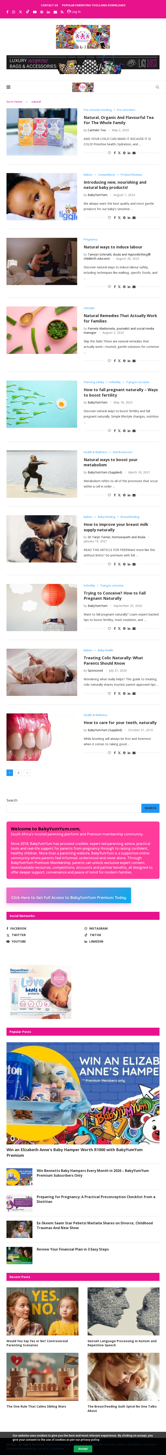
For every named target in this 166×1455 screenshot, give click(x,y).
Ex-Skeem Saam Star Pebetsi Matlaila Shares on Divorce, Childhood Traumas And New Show (95, 1225)
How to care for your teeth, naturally (120, 722)
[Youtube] (35, 12)
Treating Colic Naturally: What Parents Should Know (113, 660)
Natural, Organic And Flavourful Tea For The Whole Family (119, 120)
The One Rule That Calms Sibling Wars (36, 1406)
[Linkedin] (48, 12)
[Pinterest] (41, 12)
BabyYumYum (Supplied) (105, 472)
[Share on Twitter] (119, 153)
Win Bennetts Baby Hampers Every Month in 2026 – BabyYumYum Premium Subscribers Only (93, 1173)
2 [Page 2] (18, 773)
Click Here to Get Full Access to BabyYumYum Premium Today (68, 897)
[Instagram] (13, 12)
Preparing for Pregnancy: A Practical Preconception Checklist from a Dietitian (96, 1199)
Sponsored (95, 670)
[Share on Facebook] (115, 153)
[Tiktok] (27, 12)
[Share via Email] (134, 153)
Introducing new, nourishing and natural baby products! (115, 185)
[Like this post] (109, 153)
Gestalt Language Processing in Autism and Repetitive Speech (122, 1343)
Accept (83, 1448)
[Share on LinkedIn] (129, 153)
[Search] (157, 87)
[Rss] (62, 12)
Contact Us (49, 5)
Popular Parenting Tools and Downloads (93, 5)
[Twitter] (20, 12)
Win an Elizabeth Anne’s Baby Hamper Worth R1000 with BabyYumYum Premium (74, 1152)
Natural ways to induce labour (113, 247)
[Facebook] (7, 12)
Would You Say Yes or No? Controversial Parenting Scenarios (37, 1343)
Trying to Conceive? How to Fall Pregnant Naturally (115, 595)
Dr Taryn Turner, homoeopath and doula (116, 537)
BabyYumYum (97, 195)
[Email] (55, 12)
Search (12, 800)
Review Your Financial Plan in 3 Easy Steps (73, 1249)
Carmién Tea (97, 130)
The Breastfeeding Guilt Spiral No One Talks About (122, 1408)
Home (18, 102)
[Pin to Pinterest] (124, 153)
